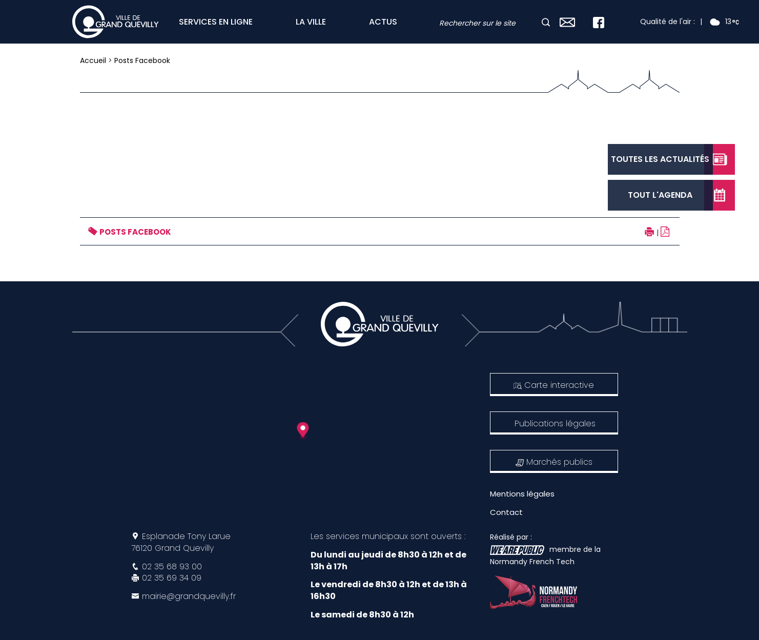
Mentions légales (522, 493)
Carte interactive (554, 385)
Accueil (93, 60)
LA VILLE (311, 22)
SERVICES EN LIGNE (216, 22)
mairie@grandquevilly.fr (189, 596)
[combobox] (489, 23)
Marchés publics (554, 462)
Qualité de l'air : (667, 21)
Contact (506, 512)
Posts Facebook (142, 60)
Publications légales (555, 423)
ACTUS (383, 22)
